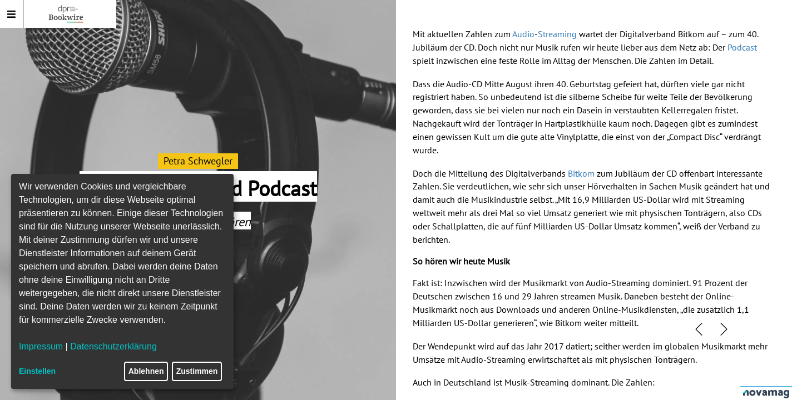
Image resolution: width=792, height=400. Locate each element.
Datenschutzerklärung (113, 346)
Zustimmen (197, 371)
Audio (523, 33)
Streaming (557, 33)
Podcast (742, 47)
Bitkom (581, 173)
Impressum (41, 346)
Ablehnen (146, 371)
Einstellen (37, 371)
